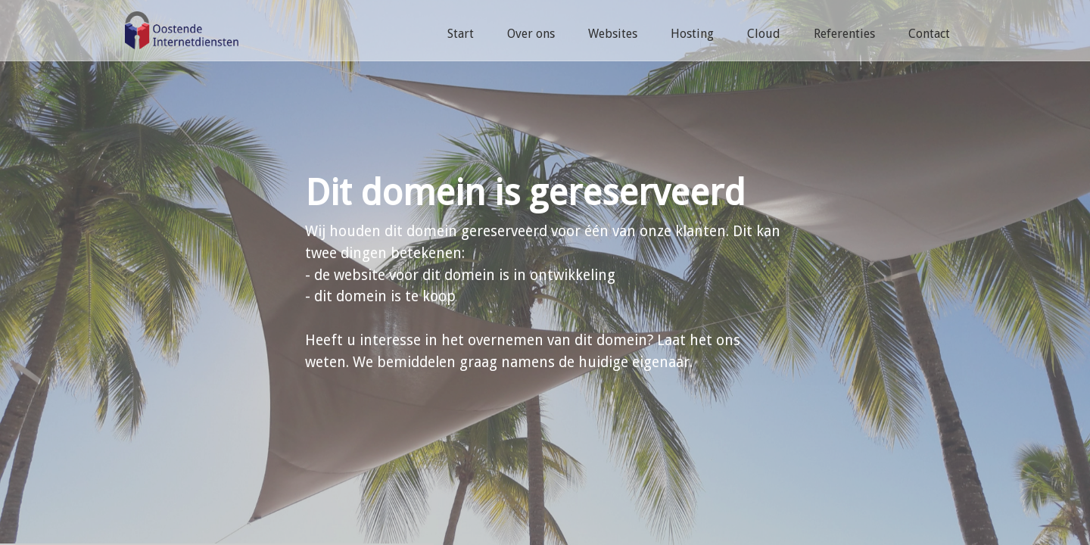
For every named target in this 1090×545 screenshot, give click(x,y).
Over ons (531, 33)
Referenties (844, 33)
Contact (929, 33)
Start (460, 33)
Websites (612, 33)
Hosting (692, 33)
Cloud (763, 33)
